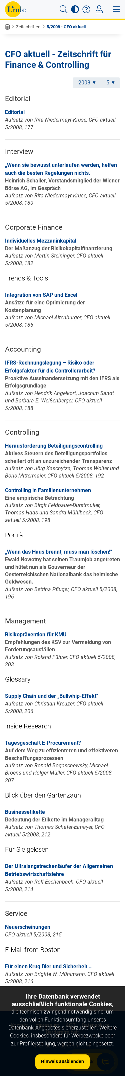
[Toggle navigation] (99, 9)
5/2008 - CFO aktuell (66, 26)
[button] (63, 9)
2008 (87, 82)
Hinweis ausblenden (62, 1061)
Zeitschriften (28, 26)
